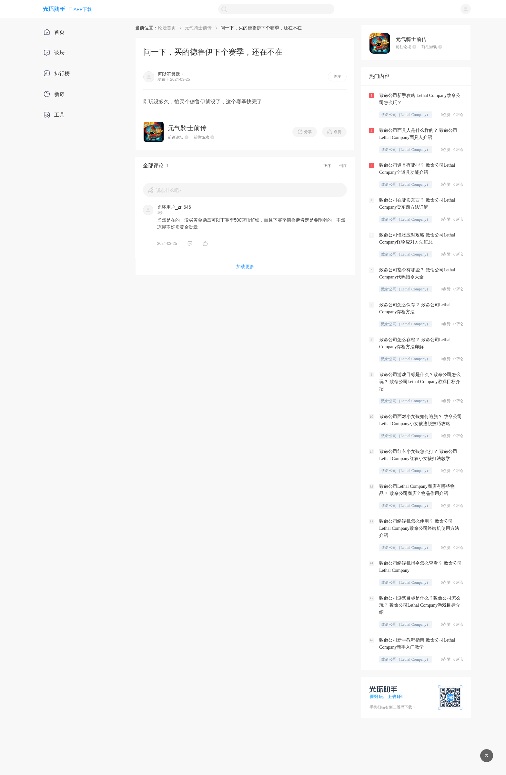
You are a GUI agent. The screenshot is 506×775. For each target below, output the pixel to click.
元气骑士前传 (198, 27)
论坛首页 (167, 27)
